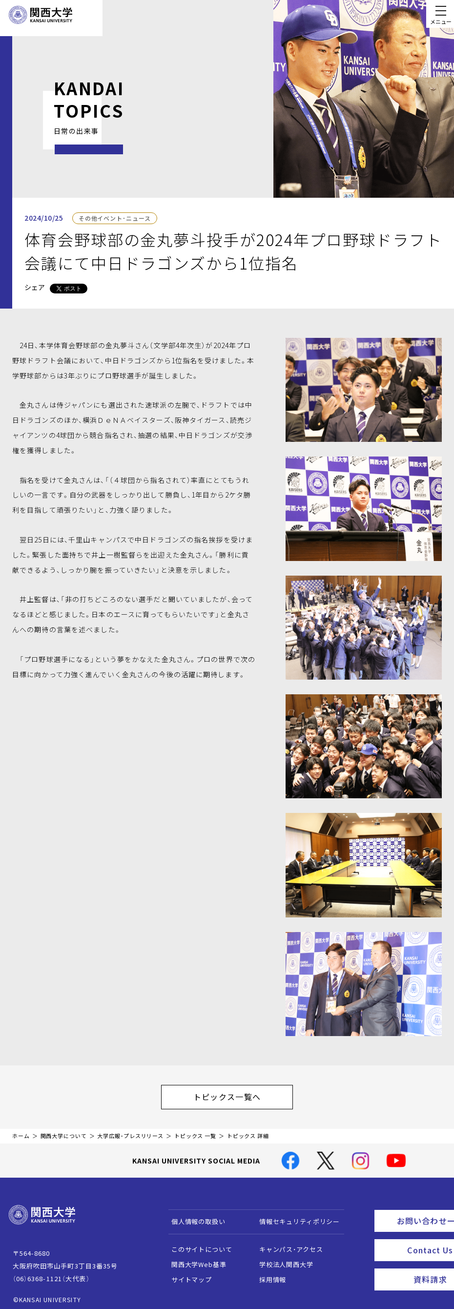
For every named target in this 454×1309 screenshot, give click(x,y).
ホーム (21, 1131)
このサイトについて (196, 1244)
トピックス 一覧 (195, 1131)
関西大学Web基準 (194, 1259)
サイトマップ (186, 1274)
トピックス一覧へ (237, 1094)
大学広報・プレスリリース (130, 1131)
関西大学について (64, 1131)
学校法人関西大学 (281, 1259)
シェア (34, 287)
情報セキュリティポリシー (294, 1216)
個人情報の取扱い (193, 1216)
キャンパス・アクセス (286, 1244)
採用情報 (267, 1274)
